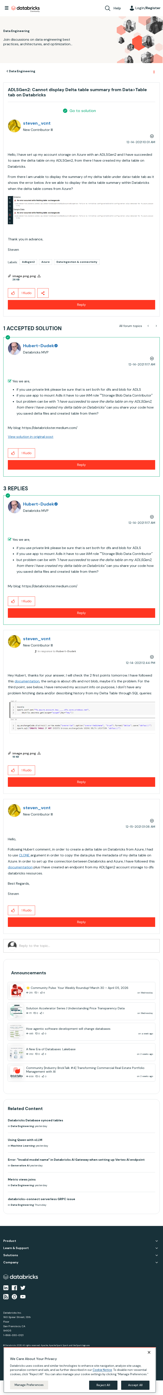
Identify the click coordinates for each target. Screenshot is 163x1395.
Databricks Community (25, 9)
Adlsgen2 (28, 262)
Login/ (148, 8)
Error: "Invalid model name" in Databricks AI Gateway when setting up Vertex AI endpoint (76, 1160)
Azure (45, 262)
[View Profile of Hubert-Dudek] (40, 345)
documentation (27, 681)
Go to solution (83, 110)
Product (9, 1241)
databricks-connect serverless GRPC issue (41, 1199)
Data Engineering (22, 71)
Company (10, 1262)
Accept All (135, 1385)
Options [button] (153, 71)
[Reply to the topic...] (87, 945)
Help (117, 8)
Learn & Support (16, 1248)
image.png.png (24, 276)
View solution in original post (30, 436)
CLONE (25, 855)
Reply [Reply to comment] (81, 464)
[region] (79, 1370)
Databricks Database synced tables (35, 1120)
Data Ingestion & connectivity (76, 262)
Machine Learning (23, 1145)
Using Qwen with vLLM (25, 1140)
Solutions (10, 1255)
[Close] (149, 1352)
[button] (81, 210)
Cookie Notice (102, 1370)
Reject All (103, 1385)
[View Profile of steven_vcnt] (37, 123)
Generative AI (20, 1165)
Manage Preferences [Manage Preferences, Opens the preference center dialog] (29, 1385)
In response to (57, 651)
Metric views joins (22, 1179)
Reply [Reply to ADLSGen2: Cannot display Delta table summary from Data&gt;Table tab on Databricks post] (81, 304)
